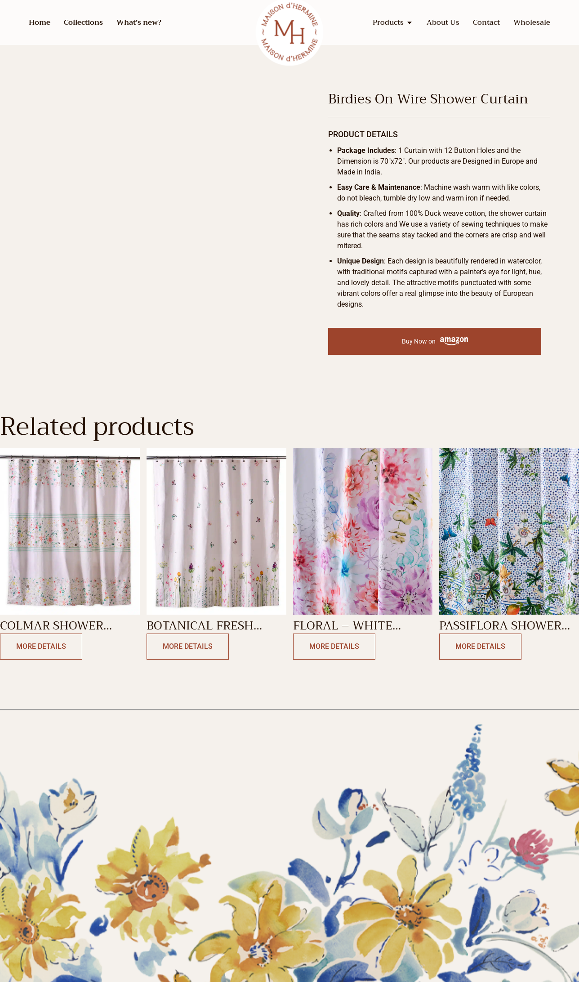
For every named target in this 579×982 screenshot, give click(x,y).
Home (39, 22)
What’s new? (138, 22)
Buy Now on (435, 341)
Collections (83, 22)
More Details (41, 646)
